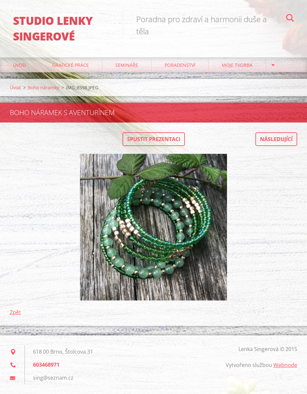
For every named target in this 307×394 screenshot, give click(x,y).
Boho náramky (43, 87)
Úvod (19, 65)
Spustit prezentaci (153, 139)
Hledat (290, 19)
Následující (276, 139)
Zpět (15, 312)
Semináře (126, 65)
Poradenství (180, 65)
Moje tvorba (237, 65)
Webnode (285, 365)
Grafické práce (70, 65)
